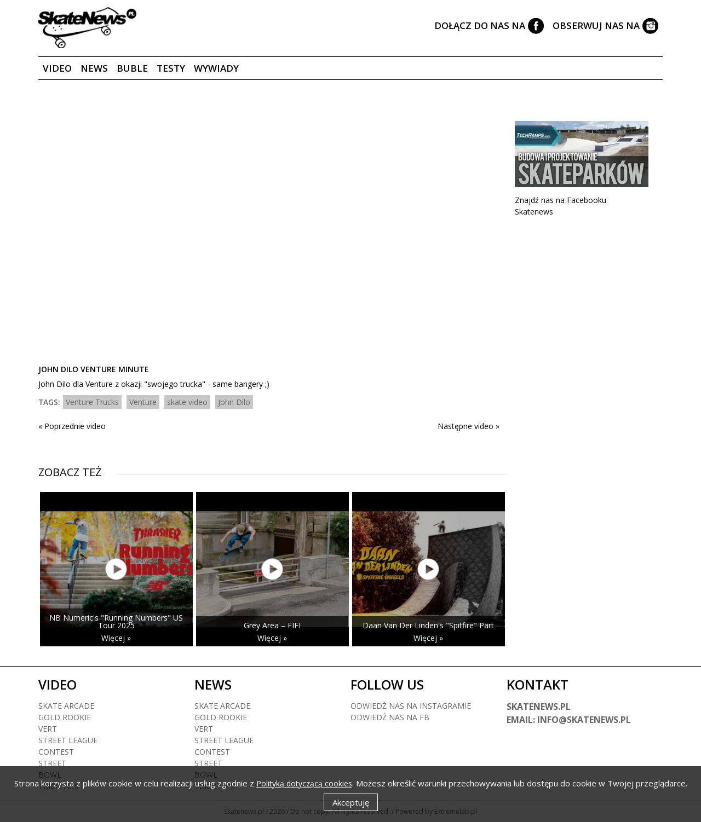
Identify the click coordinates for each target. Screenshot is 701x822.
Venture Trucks (92, 402)
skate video (187, 402)
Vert (47, 728)
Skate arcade (66, 706)
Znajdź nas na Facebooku (560, 200)
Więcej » (116, 638)
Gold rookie (64, 717)
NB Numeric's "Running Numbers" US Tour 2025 (116, 621)
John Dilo (234, 402)
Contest (56, 751)
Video (57, 68)
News (94, 68)
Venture (143, 402)
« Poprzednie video (72, 426)
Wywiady (216, 68)
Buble (132, 68)
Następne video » (468, 426)
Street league (67, 740)
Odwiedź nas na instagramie (410, 706)
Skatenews (534, 211)
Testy (171, 68)
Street (52, 763)
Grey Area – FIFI (272, 625)
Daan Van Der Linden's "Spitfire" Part (428, 625)
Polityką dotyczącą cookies (304, 783)
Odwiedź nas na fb (389, 717)
